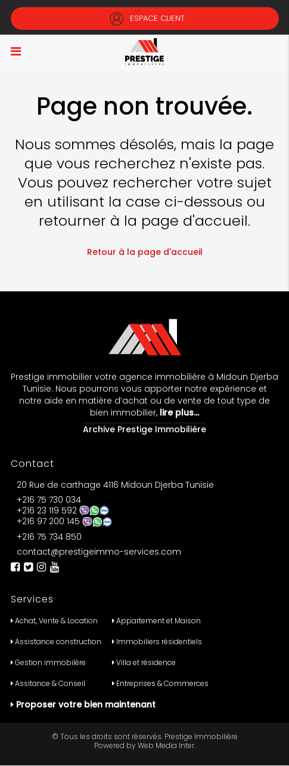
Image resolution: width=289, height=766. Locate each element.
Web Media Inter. (166, 745)
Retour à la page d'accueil (145, 252)
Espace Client (145, 18)
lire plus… (178, 413)
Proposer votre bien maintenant (86, 704)
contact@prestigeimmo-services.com (99, 552)
